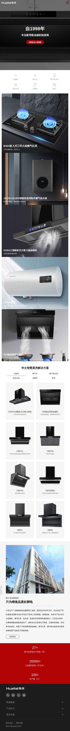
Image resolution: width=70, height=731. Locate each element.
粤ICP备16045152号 (14, 726)
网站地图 (19, 723)
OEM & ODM (35, 42)
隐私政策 (9, 723)
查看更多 (12, 637)
